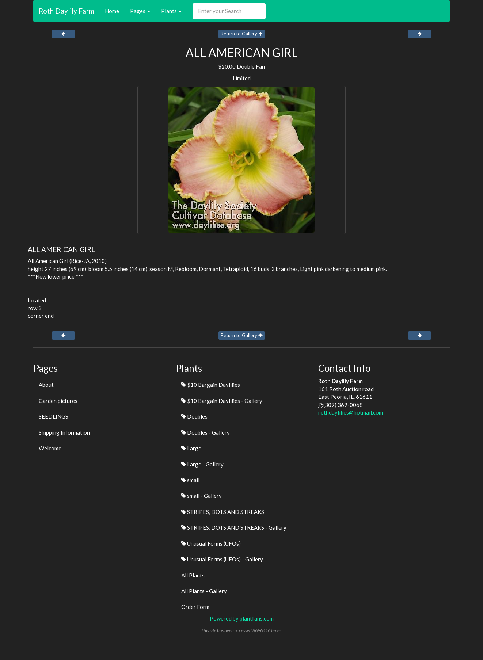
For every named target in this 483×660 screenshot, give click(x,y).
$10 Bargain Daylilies (210, 384)
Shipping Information (64, 432)
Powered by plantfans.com (242, 618)
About (46, 384)
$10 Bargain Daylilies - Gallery (221, 400)
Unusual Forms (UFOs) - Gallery (222, 559)
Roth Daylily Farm (66, 11)
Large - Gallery (202, 464)
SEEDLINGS (53, 416)
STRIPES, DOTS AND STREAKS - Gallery (233, 527)
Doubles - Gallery (205, 432)
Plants (171, 11)
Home (112, 11)
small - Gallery (201, 495)
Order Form (195, 606)
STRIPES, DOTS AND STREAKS (222, 511)
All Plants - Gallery (204, 591)
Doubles (194, 416)
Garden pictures (58, 400)
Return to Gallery (242, 34)
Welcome (50, 448)
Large (191, 448)
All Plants (193, 575)
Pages (140, 11)
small (190, 480)
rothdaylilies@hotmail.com (350, 412)
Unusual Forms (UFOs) (211, 543)
